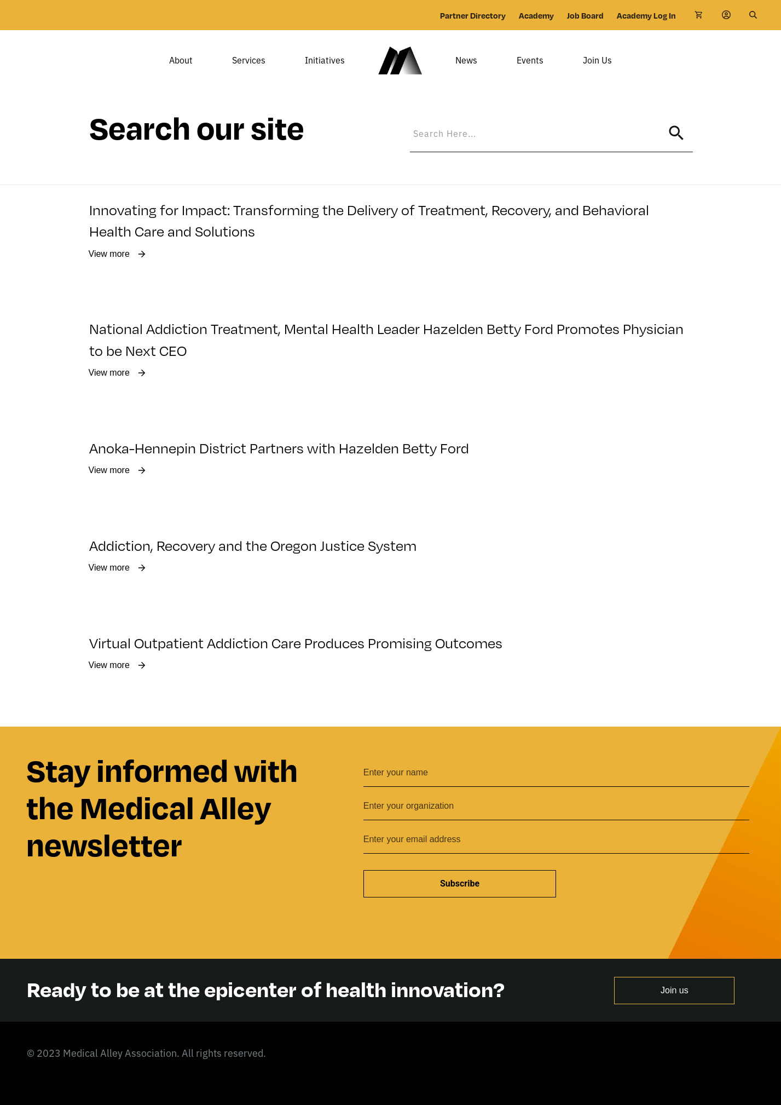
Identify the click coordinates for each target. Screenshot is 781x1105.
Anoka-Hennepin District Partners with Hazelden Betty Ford (279, 463)
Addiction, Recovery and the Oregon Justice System (252, 560)
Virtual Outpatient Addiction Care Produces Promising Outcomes (295, 658)
